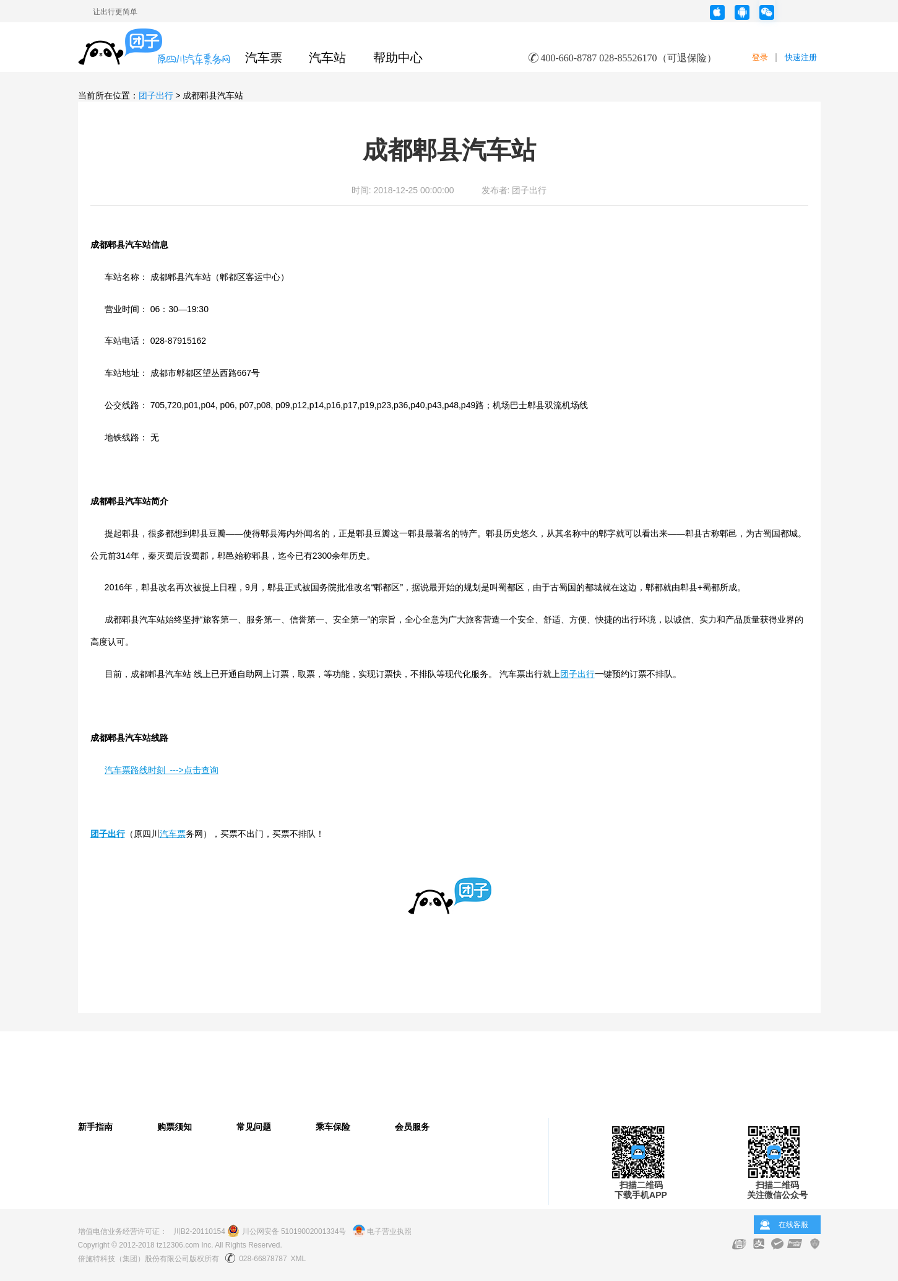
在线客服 (793, 1224)
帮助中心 (398, 57)
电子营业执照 (382, 1231)
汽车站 (327, 57)
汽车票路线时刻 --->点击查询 (161, 770)
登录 (760, 57)
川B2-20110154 (199, 1231)
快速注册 (801, 57)
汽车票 (263, 57)
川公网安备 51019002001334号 (286, 1231)
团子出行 (156, 95)
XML (298, 1258)
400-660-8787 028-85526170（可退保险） (629, 58)
